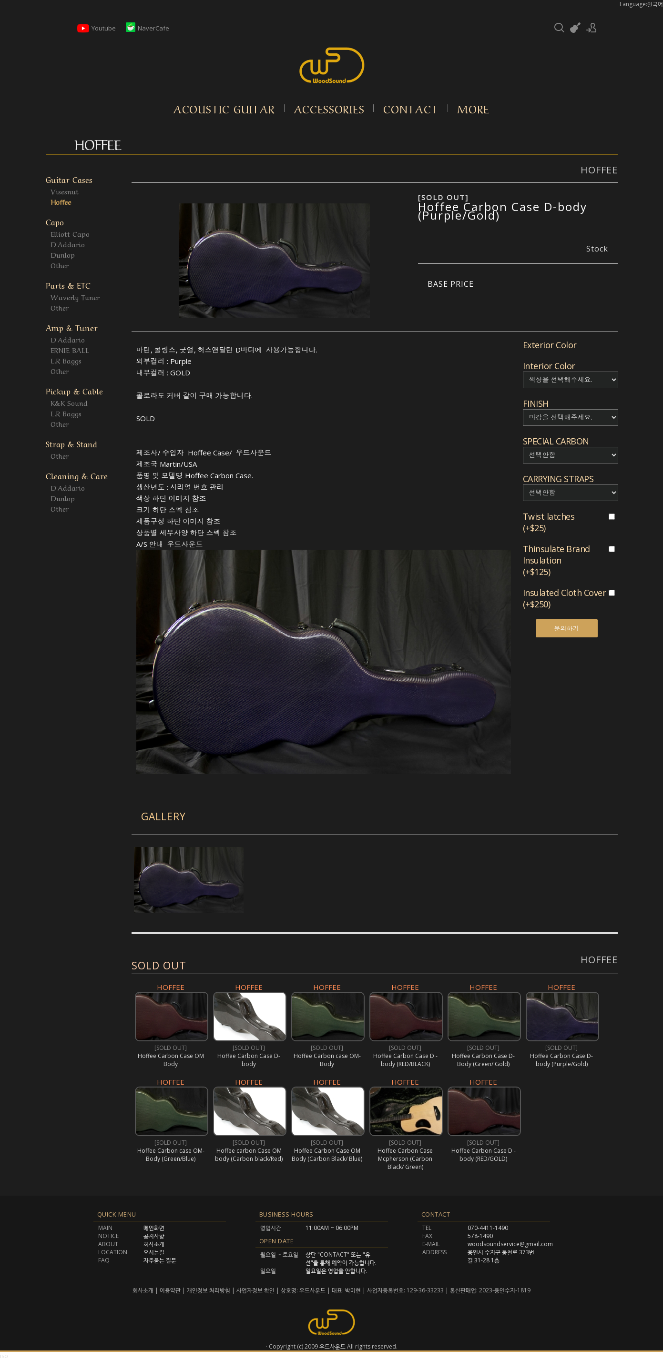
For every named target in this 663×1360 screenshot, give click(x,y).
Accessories (329, 108)
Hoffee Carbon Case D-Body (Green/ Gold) (483, 1060)
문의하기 (566, 628)
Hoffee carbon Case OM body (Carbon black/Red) (249, 1155)
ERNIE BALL (70, 349)
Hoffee (61, 201)
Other (60, 265)
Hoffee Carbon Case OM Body (170, 1060)
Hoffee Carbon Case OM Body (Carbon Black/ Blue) (327, 1155)
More (474, 108)
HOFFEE (599, 959)
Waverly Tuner (75, 297)
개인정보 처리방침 (208, 1290)
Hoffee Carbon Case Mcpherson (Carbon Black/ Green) (405, 1159)
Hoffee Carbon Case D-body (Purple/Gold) (502, 211)
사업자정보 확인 (255, 1290)
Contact (411, 108)
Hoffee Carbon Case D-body (248, 1060)
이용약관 (170, 1290)
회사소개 (144, 1290)
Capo (55, 221)
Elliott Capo (70, 233)
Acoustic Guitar (224, 108)
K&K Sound (69, 402)
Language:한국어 (641, 4)
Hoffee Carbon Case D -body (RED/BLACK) (405, 1060)
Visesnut (65, 191)
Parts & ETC (68, 284)
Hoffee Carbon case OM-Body (326, 1060)
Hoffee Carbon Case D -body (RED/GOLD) (483, 1155)
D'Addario (68, 244)
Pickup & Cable (74, 390)
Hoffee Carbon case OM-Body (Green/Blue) (170, 1155)
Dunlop (63, 254)
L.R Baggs (66, 360)
